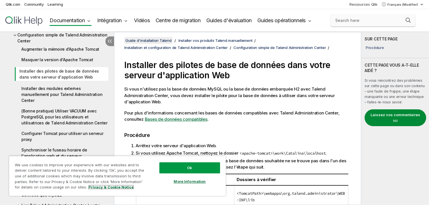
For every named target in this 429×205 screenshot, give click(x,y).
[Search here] (373, 20)
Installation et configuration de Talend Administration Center (176, 47)
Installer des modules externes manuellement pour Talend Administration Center (61, 94)
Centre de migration (178, 20)
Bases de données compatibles (176, 119)
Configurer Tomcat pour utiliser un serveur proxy (62, 136)
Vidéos (142, 20)
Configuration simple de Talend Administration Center (62, 37)
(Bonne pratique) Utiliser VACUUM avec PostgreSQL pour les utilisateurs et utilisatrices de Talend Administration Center (64, 116)
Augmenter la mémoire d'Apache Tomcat (60, 49)
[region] (117, 176)
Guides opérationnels (281, 20)
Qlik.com (13, 4)
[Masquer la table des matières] (109, 41)
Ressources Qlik (363, 4)
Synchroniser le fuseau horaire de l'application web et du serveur (54, 152)
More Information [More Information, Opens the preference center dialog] (190, 181)
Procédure (375, 47)
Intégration (109, 20)
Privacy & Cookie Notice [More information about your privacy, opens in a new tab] (111, 187)
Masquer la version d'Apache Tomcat (57, 59)
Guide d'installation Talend (148, 40)
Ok (189, 167)
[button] (408, 20)
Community (34, 4)
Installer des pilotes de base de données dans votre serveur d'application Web (59, 74)
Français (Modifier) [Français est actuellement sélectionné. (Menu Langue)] (403, 5)
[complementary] (395, 118)
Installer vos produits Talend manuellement (215, 40)
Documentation (67, 20)
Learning (55, 4)
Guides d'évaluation (229, 20)
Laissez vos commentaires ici (395, 117)
